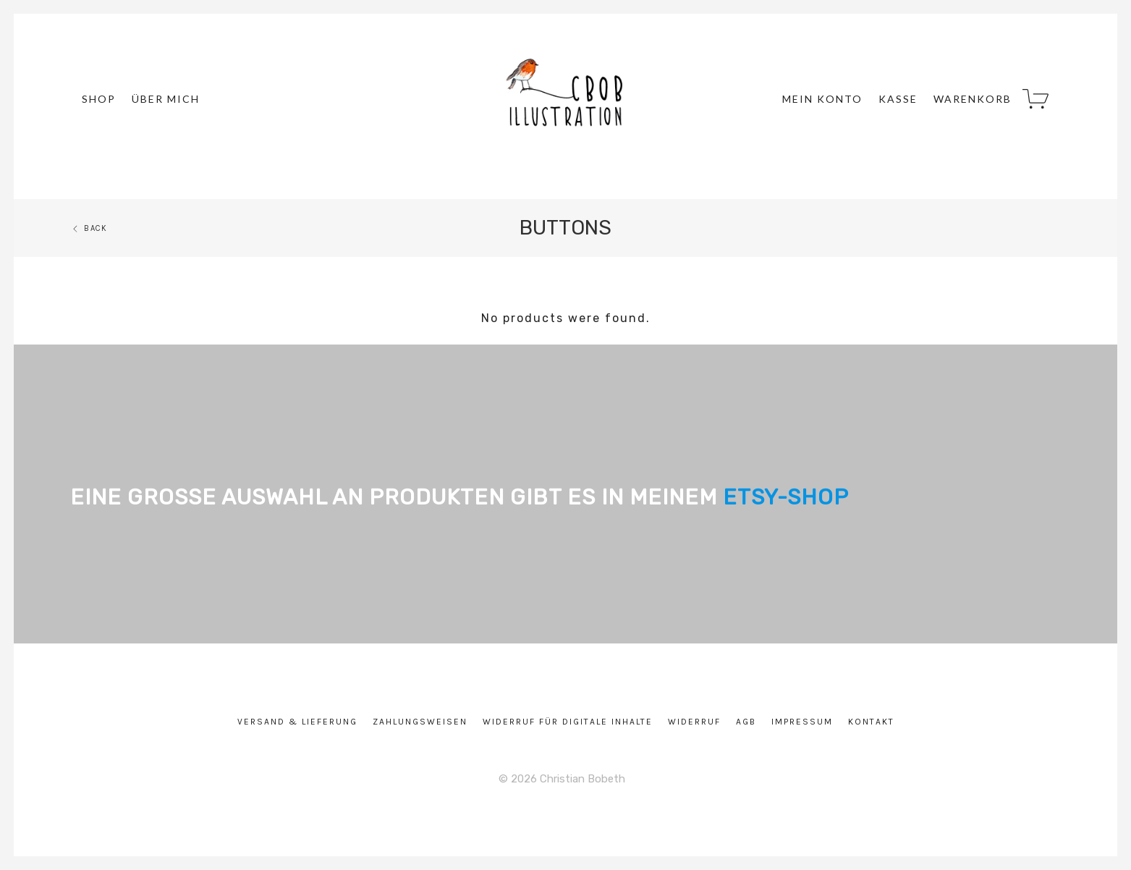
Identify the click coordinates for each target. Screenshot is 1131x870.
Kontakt (871, 722)
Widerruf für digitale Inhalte (568, 722)
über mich (166, 99)
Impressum (802, 722)
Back (88, 228)
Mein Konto (822, 99)
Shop (99, 99)
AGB (746, 722)
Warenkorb (972, 99)
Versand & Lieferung (297, 722)
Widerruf (694, 722)
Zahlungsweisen (420, 722)
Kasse (898, 99)
